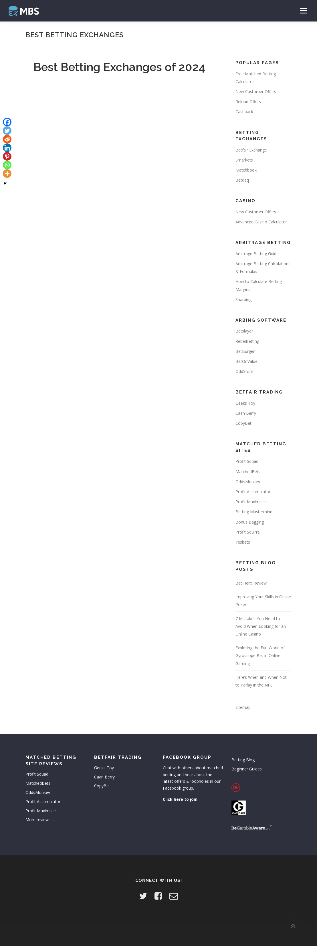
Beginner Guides (246, 769)
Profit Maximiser (250, 501)
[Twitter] (7, 130)
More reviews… (39, 819)
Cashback (244, 111)
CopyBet (243, 423)
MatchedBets (247, 471)
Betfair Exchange (251, 150)
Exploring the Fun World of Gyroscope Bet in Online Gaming (260, 655)
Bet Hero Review (251, 583)
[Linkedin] (7, 147)
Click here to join (180, 799)
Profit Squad (246, 461)
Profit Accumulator (252, 491)
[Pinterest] (7, 156)
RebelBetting (247, 341)
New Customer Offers (255, 91)
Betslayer (244, 331)
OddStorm (245, 371)
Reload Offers (248, 101)
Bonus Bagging (249, 522)
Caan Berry (245, 413)
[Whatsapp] (7, 165)
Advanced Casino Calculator (261, 222)
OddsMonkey (247, 481)
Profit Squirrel (248, 532)
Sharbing (243, 299)
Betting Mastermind (253, 511)
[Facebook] (7, 122)
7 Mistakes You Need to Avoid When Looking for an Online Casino (260, 626)
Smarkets (244, 160)
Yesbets (242, 542)
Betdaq (242, 180)
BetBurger (245, 351)
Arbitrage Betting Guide (257, 253)
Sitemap (243, 707)
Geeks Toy (245, 403)
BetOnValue (246, 361)
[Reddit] (7, 139)
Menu (303, 10)
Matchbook (246, 170)
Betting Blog (243, 759)
